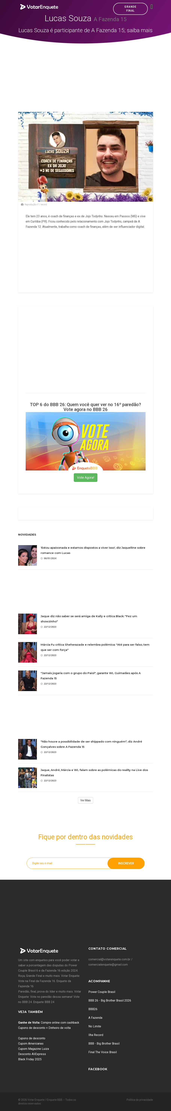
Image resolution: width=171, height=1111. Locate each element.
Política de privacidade (140, 1099)
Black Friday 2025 (30, 1059)
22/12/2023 (48, 626)
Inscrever (126, 863)
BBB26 (92, 1009)
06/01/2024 (48, 558)
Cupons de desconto (31, 1038)
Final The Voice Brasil (102, 1052)
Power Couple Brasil (101, 992)
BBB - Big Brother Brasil (103, 1043)
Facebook (98, 1069)
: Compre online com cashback (48, 1022)
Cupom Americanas (30, 1043)
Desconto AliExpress (32, 1054)
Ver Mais (85, 800)
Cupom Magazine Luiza (33, 1049)
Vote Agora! (85, 477)
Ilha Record (95, 1035)
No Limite (94, 1026)
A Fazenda (95, 1017)
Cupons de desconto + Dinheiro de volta (44, 1028)
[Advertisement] (85, 71)
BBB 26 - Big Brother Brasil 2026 (109, 1000)
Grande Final (130, 8)
